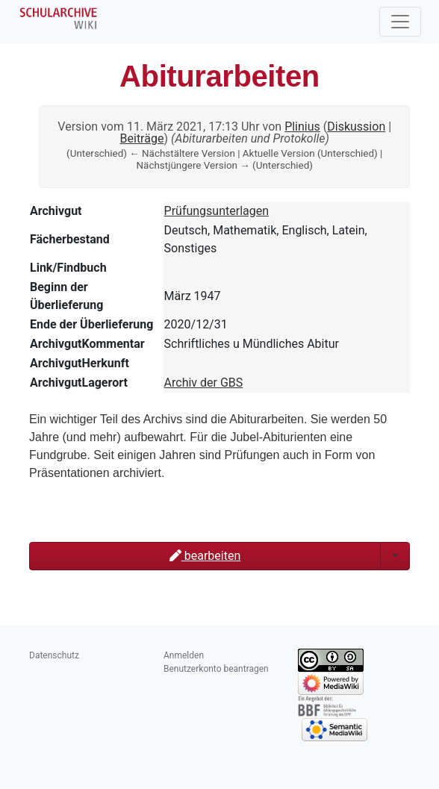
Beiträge (142, 138)
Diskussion (356, 126)
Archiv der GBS (203, 382)
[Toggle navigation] (400, 22)
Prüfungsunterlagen (217, 211)
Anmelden (184, 655)
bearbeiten (204, 556)
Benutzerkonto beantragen (216, 669)
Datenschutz (54, 655)
